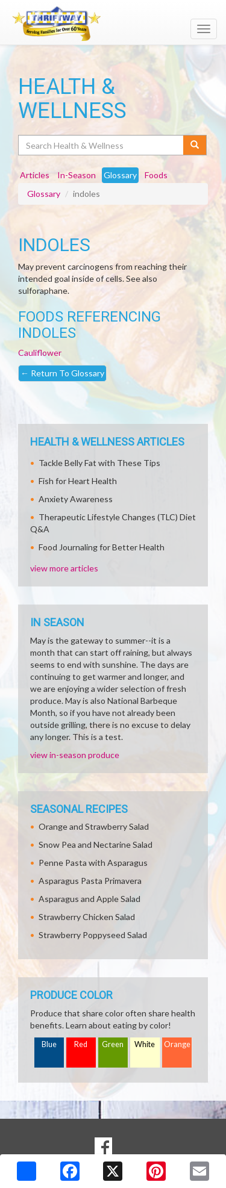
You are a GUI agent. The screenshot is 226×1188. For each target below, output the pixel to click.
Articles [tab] (34, 175)
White (144, 1044)
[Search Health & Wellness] (101, 145)
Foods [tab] (156, 175)
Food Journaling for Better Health (102, 547)
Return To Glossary (62, 373)
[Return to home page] (113, 23)
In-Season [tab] (76, 175)
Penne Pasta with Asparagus (93, 862)
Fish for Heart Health (78, 481)
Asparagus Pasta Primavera (90, 880)
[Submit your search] (195, 145)
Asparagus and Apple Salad (89, 899)
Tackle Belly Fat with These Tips (99, 463)
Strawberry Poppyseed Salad (93, 935)
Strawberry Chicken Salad (87, 917)
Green (113, 1044)
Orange (177, 1044)
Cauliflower (39, 352)
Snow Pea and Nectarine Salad (95, 844)
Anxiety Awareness (76, 499)
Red (80, 1044)
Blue (49, 1044)
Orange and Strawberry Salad (94, 826)
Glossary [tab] (120, 175)
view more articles (64, 568)
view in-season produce (74, 755)
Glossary (43, 193)
